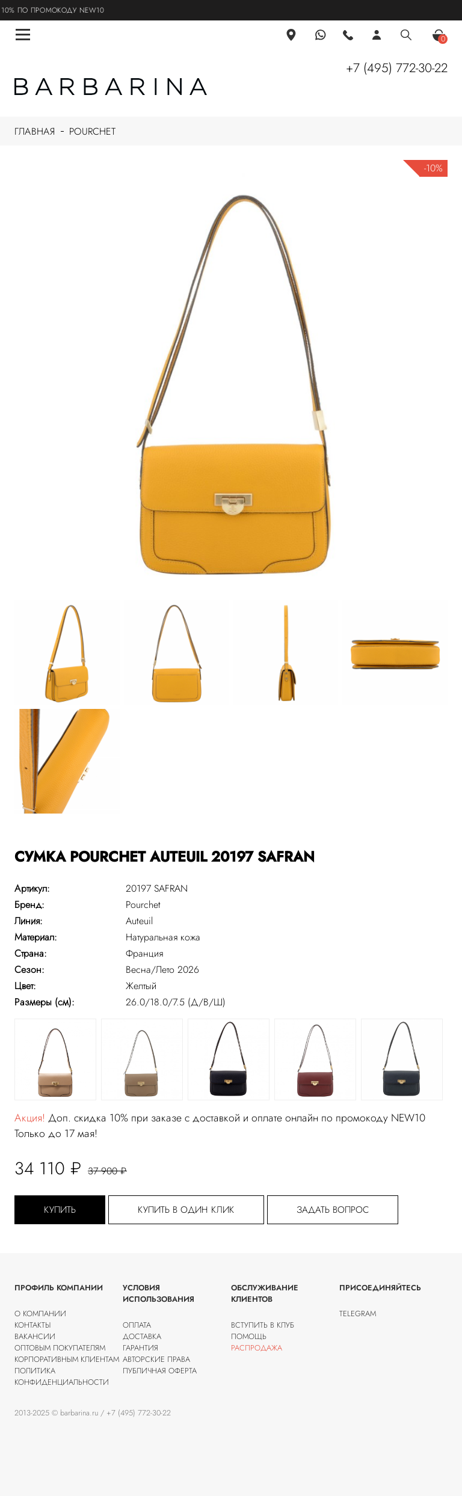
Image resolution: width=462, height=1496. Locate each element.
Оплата (137, 1325)
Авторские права (156, 1359)
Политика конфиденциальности (61, 1376)
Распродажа (256, 1347)
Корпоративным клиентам (66, 1359)
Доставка (142, 1336)
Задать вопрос (333, 1209)
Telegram (357, 1313)
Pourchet (92, 131)
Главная (34, 131)
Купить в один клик (186, 1209)
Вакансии (34, 1336)
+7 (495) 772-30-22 (397, 68)
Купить (60, 1209)
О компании (40, 1313)
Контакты (32, 1325)
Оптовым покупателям (59, 1347)
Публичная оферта (160, 1370)
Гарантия (140, 1347)
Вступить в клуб (262, 1325)
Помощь (248, 1336)
